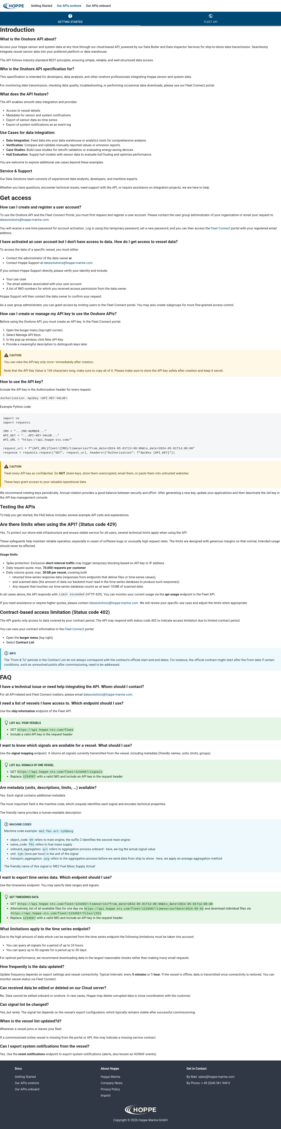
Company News (112, 1083)
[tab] (70, 19)
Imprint (106, 1095)
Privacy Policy (110, 1089)
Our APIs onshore (69, 6)
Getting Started (41, 6)
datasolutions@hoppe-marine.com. (114, 603)
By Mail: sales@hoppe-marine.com (211, 1077)
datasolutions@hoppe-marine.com (24, 220)
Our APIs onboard (98, 6)
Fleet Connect (220, 228)
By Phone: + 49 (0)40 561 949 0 (208, 1083)
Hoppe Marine (110, 1077)
